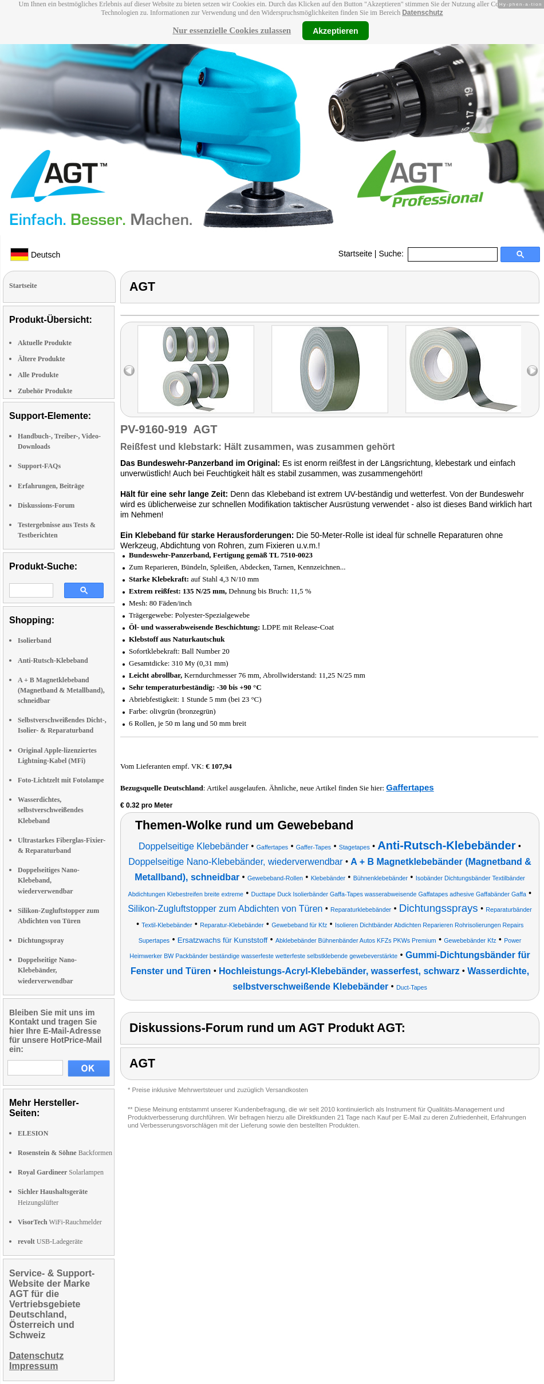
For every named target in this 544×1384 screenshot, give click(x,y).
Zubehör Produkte (45, 391)
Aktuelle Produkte (45, 343)
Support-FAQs (39, 466)
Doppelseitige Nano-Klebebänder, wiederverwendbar (47, 970)
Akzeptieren (335, 30)
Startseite (355, 253)
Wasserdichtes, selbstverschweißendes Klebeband (51, 810)
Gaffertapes (409, 787)
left (129, 370)
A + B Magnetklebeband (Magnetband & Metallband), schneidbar (61, 690)
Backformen (65, 1153)
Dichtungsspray (41, 940)
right (532, 370)
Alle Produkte (38, 375)
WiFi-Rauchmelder (60, 1222)
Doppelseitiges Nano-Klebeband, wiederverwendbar (49, 880)
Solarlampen (61, 1172)
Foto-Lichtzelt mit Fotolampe (61, 780)
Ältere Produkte (41, 359)
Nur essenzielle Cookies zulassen (231, 30)
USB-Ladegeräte (50, 1241)
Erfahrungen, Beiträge (51, 486)
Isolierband (35, 640)
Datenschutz (422, 13)
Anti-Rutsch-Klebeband (53, 661)
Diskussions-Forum (46, 505)
